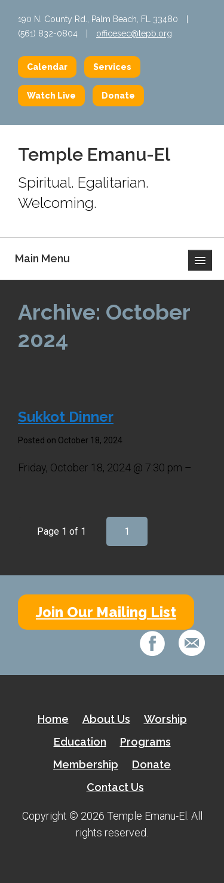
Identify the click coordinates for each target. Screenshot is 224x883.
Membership (85, 764)
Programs (145, 741)
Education (80, 741)
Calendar (47, 67)
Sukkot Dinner (65, 416)
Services (112, 67)
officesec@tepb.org (134, 33)
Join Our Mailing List (106, 612)
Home (53, 719)
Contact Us (115, 787)
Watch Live (51, 95)
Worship (165, 719)
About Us (106, 719)
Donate (118, 95)
